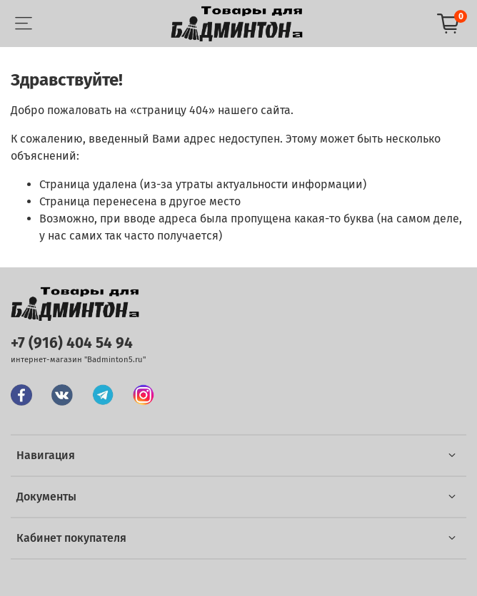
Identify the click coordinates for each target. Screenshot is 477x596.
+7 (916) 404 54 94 (72, 343)
